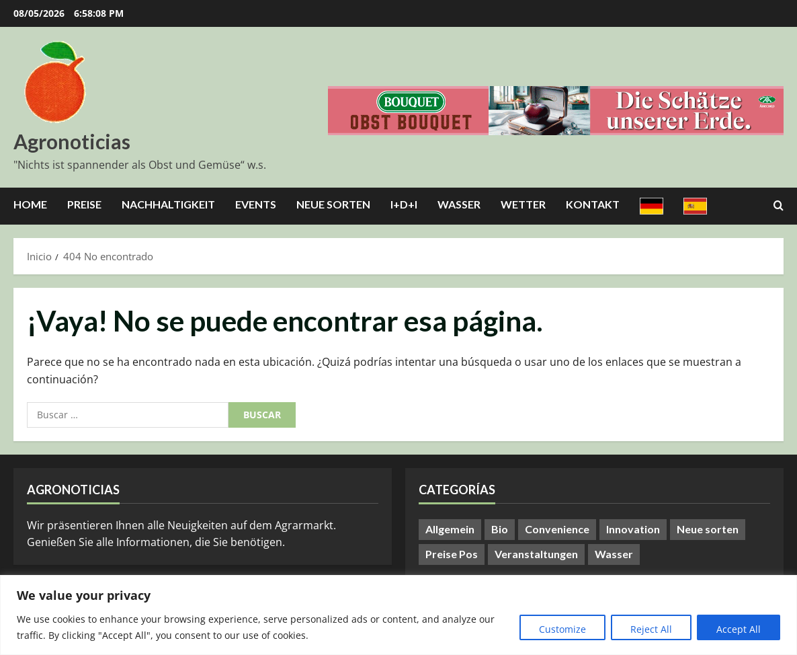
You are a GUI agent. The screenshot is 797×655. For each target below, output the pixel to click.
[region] (398, 615)
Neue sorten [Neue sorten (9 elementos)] (708, 529)
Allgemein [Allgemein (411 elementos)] (449, 529)
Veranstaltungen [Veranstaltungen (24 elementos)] (536, 553)
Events (255, 204)
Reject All (651, 629)
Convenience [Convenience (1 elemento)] (557, 529)
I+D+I (403, 204)
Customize (562, 629)
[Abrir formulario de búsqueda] (778, 206)
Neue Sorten (333, 204)
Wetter (523, 204)
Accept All (738, 629)
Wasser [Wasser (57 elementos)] (614, 553)
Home (30, 204)
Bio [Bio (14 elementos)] (499, 529)
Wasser (458, 204)
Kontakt (593, 204)
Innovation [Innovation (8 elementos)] (633, 529)
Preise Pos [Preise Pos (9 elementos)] (451, 553)
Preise (84, 204)
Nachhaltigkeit (168, 204)
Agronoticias (71, 141)
